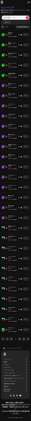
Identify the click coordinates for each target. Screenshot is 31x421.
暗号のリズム (11, 155)
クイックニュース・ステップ (13, 287)
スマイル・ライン (12, 185)
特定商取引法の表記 (9, 383)
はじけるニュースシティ (13, 236)
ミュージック (7, 359)
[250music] (2, 2)
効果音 (5, 362)
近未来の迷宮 (11, 73)
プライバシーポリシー (10, 381)
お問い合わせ (7, 389)
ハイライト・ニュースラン (13, 277)
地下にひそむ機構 (12, 94)
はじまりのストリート (13, 307)
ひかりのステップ (12, 114)
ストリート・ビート (13, 104)
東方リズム (11, 195)
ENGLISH (6, 391)
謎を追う (10, 33)
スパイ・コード (12, 63)
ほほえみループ (12, 53)
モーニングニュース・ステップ (13, 267)
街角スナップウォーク (13, 226)
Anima (9, 34)
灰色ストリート (12, 165)
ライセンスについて (9, 373)
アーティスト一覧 (9, 370)
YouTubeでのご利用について (12, 375)
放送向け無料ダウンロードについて (14, 378)
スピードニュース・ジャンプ (13, 297)
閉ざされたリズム (12, 134)
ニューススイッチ (12, 246)
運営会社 (6, 386)
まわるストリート (12, 124)
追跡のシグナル (12, 145)
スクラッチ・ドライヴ (13, 175)
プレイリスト (7, 367)
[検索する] (27, 17)
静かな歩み (11, 206)
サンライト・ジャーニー (13, 328)
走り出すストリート (13, 216)
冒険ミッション (12, 43)
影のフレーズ (11, 83)
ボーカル (6, 364)
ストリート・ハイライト (13, 317)
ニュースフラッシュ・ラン (13, 256)
